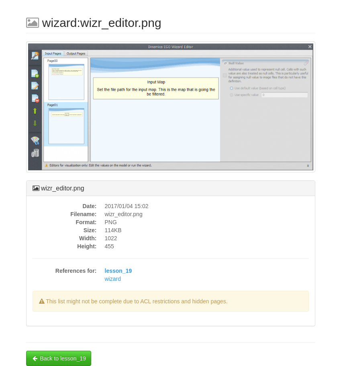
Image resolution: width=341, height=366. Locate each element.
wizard (113, 279)
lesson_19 (118, 271)
